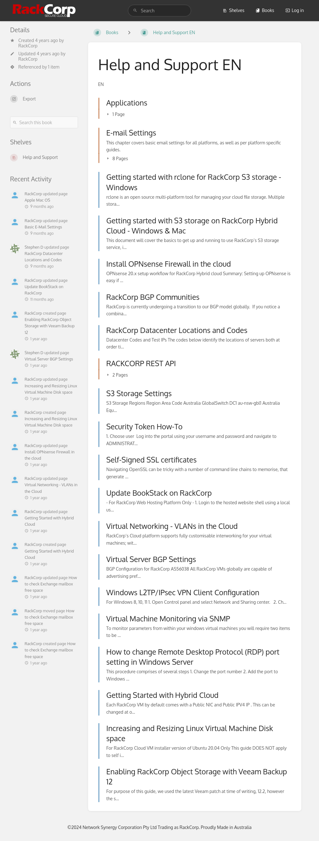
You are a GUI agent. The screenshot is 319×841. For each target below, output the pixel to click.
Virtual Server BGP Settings (49, 358)
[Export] (44, 98)
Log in (295, 10)
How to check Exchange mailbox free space (51, 584)
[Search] (135, 10)
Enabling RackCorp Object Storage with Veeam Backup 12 (50, 326)
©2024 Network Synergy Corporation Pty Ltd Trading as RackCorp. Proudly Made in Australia (159, 827)
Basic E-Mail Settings (43, 226)
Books (265, 10)
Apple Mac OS (37, 200)
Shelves (233, 10)
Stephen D (34, 247)
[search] (159, 10)
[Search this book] (44, 122)
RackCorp (28, 45)
